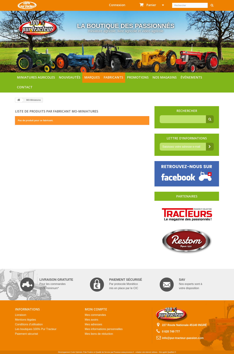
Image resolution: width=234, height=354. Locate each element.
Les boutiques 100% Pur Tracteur (35, 329)
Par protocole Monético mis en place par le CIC (116, 285)
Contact (24, 87)
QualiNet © (171, 352)
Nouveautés (69, 77)
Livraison (20, 314)
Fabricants (113, 77)
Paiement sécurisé (26, 333)
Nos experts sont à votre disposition (181, 285)
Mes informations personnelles (104, 329)
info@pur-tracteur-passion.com (183, 338)
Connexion (117, 5)
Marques (92, 77)
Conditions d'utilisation (29, 324)
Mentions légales (25, 319)
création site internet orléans (146, 352)
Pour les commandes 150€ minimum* (46, 285)
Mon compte (96, 309)
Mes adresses (93, 324)
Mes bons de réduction (99, 333)
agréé (165, 352)
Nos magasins (164, 77)
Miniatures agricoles (36, 77)
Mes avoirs (91, 319)
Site (160, 352)
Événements (191, 77)
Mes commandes (95, 314)
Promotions (138, 77)
